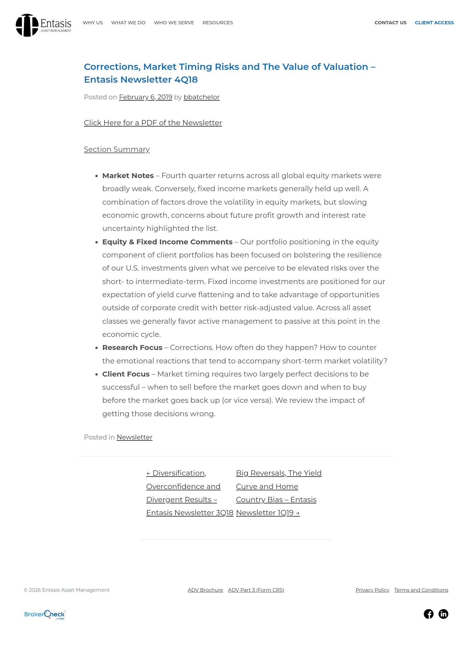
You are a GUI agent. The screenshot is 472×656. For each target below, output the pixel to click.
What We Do (128, 23)
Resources (218, 23)
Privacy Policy (372, 590)
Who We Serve (174, 23)
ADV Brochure (205, 590)
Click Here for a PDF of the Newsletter (153, 122)
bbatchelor (202, 97)
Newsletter (134, 437)
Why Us (93, 23)
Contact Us (391, 23)
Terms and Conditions (421, 590)
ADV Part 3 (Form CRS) (256, 590)
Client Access (434, 23)
